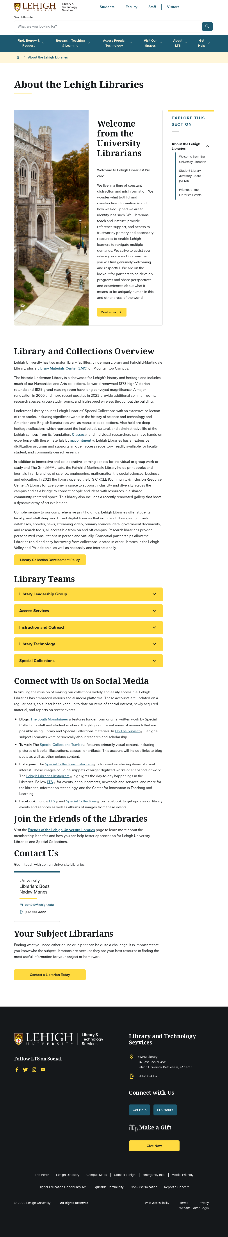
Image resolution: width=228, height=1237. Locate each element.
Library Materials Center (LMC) (62, 368)
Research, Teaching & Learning (73, 43)
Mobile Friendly (182, 1174)
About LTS (180, 43)
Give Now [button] (154, 1145)
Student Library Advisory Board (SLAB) (190, 176)
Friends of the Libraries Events (190, 192)
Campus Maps (96, 1174)
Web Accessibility (157, 1202)
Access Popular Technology (118, 43)
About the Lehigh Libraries (186, 146)
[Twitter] (25, 1069)
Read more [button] (112, 312)
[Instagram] (34, 1069)
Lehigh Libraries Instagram (49, 776)
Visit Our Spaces (153, 43)
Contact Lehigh (124, 1174)
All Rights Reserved (74, 1202)
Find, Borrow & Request (31, 43)
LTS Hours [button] (165, 1109)
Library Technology (37, 644)
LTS (51, 782)
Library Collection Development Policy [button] (50, 559)
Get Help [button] (139, 1109)
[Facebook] (16, 1069)
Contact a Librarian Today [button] (50, 974)
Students (107, 7)
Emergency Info (153, 1174)
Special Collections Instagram (70, 764)
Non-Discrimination (143, 1187)
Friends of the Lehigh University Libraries (61, 830)
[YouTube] (43, 1069)
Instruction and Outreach (42, 627)
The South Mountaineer (50, 719)
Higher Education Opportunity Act (62, 1187)
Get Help (204, 43)
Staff (152, 7)
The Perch (42, 1174)
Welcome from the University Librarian (192, 159)
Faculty (131, 7)
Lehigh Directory (67, 1174)
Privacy (204, 1202)
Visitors (173, 7)
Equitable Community (108, 1187)
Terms (184, 1202)
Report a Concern (176, 1187)
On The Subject (129, 731)
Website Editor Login (194, 1208)
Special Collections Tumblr (63, 744)
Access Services (34, 611)
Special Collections (37, 661)
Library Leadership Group (43, 594)
